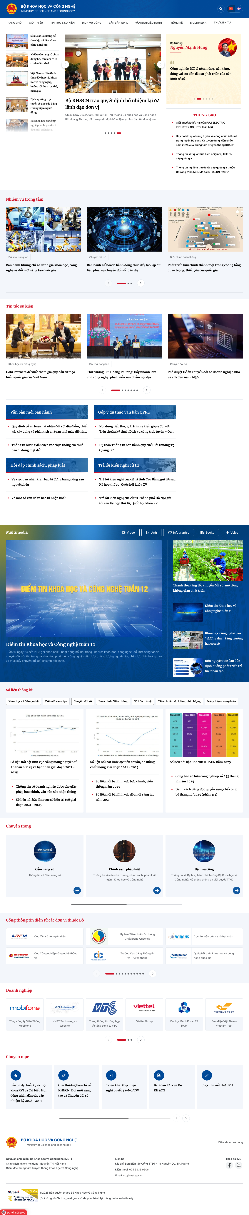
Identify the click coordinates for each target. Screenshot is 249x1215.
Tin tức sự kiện (20, 306)
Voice (231, 532)
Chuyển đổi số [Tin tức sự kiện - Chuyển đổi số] (178, 364)
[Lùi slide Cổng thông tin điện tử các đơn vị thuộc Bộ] (96, 973)
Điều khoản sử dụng (230, 1142)
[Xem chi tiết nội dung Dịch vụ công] (236, 890)
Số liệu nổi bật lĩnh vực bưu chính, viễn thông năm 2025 (124, 784)
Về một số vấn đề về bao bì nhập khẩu (39, 498)
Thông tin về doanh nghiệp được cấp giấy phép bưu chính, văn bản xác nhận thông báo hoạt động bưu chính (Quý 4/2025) (46, 789)
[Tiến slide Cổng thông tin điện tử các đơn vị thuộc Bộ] (152, 973)
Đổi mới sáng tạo (56, 701)
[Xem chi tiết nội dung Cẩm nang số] (77, 890)
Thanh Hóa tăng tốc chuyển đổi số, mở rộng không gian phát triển (205, 588)
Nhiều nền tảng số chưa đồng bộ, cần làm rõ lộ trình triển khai (45, 59)
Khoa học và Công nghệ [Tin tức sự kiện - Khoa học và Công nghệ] (22, 364)
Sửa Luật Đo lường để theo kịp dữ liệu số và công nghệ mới (43, 40)
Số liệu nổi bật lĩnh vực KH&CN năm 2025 (200, 762)
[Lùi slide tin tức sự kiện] (102, 390)
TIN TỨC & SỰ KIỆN (62, 22)
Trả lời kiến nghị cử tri (118, 465)
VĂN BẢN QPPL (118, 22)
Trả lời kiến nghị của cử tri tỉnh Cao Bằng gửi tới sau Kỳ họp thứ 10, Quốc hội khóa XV (137, 482)
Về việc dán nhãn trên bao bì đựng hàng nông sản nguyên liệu (48, 482)
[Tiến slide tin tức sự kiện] (147, 390)
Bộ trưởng (176, 43)
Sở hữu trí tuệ (143, 701)
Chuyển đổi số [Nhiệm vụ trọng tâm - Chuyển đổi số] (97, 257)
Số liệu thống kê (19, 690)
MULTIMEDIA (198, 22)
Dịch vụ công (91, 22)
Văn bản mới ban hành (31, 412)
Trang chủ (14, 22)
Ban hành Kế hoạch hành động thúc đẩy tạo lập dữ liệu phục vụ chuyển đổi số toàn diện (123, 267)
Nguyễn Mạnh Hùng (189, 47)
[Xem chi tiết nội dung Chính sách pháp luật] (157, 890)
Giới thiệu (36, 22)
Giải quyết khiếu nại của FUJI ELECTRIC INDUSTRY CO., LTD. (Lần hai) (200, 125)
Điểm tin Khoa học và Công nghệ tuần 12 (50, 644)
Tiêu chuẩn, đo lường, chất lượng (179, 701)
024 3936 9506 (139, 1169)
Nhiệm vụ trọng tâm (25, 199)
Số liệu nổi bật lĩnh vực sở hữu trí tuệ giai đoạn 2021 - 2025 (46, 802)
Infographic (178, 532)
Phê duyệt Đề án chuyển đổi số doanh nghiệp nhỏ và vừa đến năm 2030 (204, 374)
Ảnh (151, 532)
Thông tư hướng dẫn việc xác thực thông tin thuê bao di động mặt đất (47, 447)
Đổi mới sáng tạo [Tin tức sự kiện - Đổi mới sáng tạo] (99, 364)
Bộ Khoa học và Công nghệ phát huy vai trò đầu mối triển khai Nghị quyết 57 (43, 127)
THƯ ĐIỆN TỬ (222, 22)
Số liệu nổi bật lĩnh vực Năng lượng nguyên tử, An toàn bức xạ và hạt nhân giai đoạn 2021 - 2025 (44, 767)
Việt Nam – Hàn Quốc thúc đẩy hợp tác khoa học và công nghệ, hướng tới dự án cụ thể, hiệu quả (44, 82)
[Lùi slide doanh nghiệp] (108, 1039)
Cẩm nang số (44, 869)
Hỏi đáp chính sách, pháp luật (38, 465)
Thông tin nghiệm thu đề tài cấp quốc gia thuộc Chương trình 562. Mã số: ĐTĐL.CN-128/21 (205, 170)
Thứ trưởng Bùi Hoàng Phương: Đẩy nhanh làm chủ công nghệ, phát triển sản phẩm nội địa (121, 374)
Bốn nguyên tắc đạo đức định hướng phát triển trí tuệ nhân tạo (223, 666)
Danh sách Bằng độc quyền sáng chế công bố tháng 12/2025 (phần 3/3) (206, 792)
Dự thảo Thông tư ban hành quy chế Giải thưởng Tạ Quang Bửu (136, 447)
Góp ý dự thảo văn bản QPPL (124, 412)
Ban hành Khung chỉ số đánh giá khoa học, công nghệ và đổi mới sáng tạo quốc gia (41, 267)
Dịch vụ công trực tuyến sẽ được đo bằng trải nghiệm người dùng (44, 106)
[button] (65, 64)
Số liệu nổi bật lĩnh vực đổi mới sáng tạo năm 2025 (125, 797)
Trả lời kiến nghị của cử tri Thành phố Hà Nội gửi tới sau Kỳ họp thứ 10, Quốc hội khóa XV (135, 500)
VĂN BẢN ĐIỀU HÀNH (148, 22)
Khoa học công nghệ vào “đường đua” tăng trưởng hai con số (224, 639)
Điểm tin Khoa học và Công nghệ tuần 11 (220, 608)
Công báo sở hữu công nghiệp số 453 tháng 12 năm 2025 (207, 778)
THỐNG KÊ (176, 22)
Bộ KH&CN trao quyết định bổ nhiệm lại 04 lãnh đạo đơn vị (112, 104)
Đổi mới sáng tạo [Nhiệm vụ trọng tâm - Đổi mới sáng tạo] (18, 257)
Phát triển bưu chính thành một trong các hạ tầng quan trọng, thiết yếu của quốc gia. (204, 267)
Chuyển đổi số (83, 701)
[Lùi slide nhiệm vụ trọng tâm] (108, 283)
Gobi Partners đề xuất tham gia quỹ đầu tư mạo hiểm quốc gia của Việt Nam (40, 374)
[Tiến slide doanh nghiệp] (141, 1039)
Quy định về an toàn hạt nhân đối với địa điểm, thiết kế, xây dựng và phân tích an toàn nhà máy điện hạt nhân (50, 429)
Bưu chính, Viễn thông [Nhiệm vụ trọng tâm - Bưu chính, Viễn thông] (183, 257)
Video (128, 532)
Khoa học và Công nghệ (24, 701)
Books (207, 532)
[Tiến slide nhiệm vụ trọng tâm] (141, 283)
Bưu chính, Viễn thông (113, 701)
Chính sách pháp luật (124, 869)
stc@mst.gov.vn (133, 1175)
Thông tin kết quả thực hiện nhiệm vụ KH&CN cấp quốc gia (204, 156)
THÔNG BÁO (204, 115)
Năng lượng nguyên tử (221, 701)
